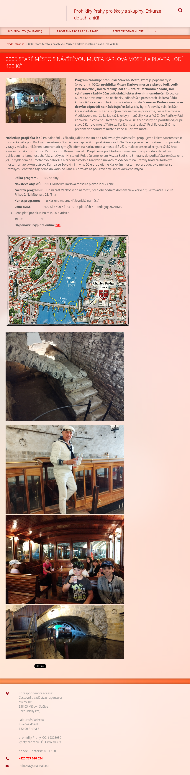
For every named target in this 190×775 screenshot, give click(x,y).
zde (57, 225)
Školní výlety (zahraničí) (24, 31)
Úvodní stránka (15, 44)
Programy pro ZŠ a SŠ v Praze (77, 31)
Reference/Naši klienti (128, 31)
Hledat (180, 10)
